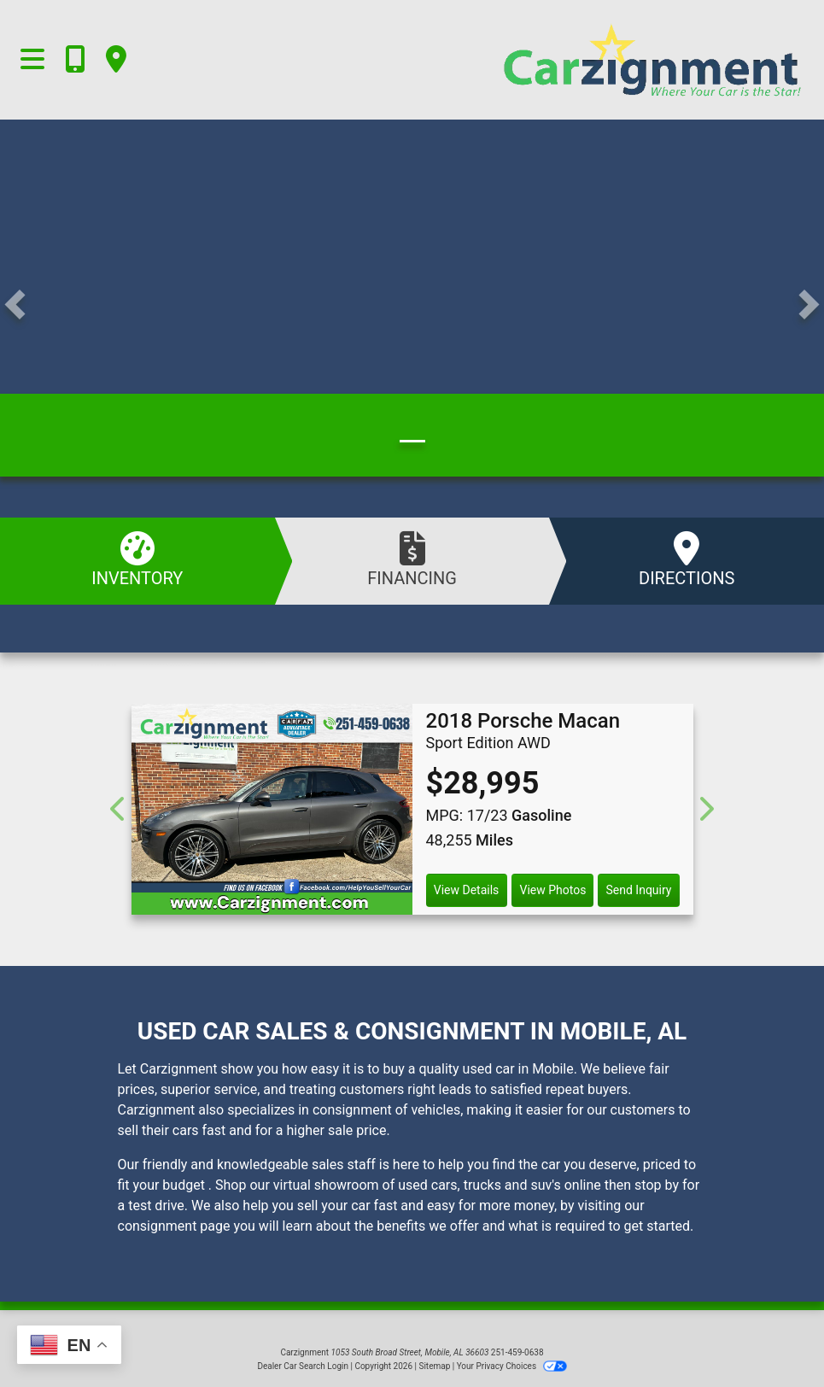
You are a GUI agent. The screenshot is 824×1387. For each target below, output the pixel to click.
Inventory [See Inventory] (137, 559)
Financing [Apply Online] (412, 559)
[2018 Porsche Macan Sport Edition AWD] (271, 809)
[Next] (705, 809)
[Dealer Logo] (575, 60)
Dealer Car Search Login (302, 1366)
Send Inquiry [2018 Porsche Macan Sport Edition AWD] (639, 890)
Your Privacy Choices (512, 1366)
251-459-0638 (517, 1352)
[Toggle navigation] (32, 60)
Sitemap (434, 1366)
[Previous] (119, 809)
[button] (15, 305)
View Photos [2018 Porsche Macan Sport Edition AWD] (552, 890)
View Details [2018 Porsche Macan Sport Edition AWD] (467, 890)
